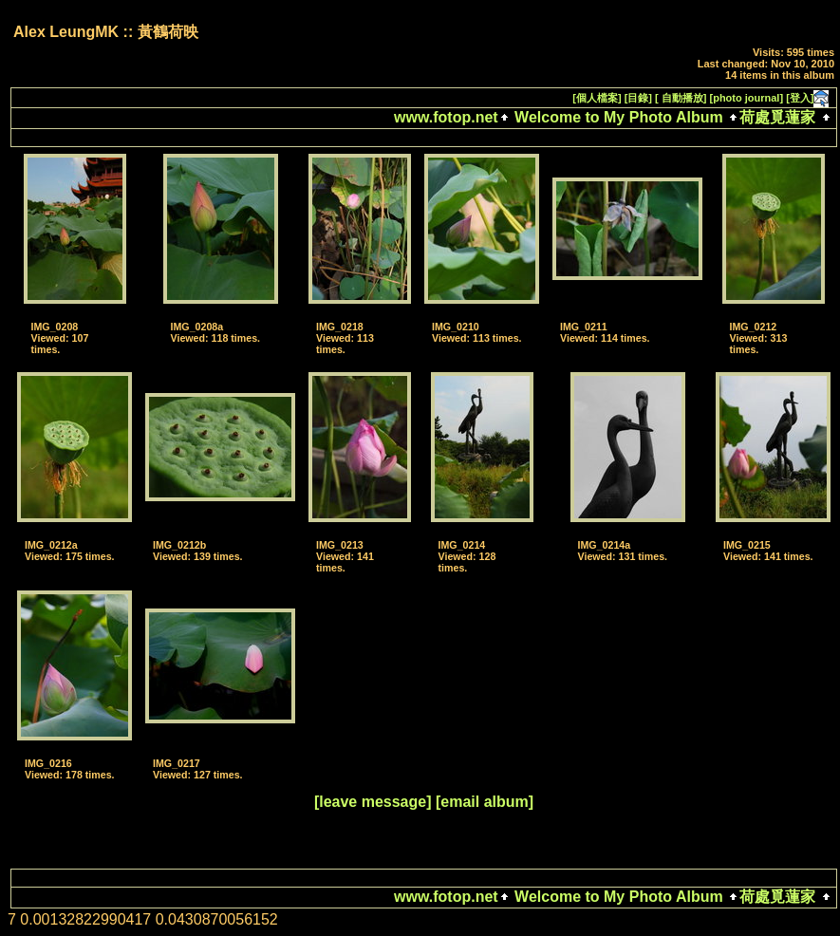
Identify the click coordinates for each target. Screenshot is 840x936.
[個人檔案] (596, 97)
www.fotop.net (446, 117)
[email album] (484, 802)
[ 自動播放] (680, 97)
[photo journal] (747, 97)
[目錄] (638, 97)
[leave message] (373, 802)
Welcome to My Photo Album (619, 117)
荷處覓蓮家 (777, 117)
